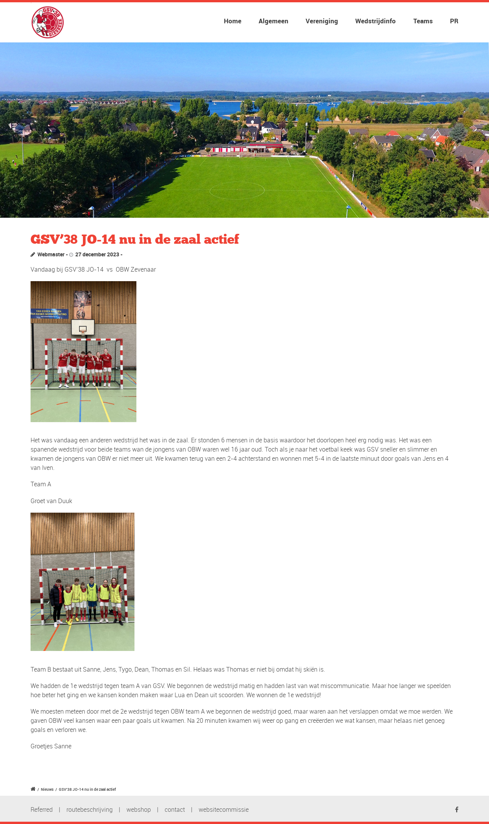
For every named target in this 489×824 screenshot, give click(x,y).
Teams (423, 20)
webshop (138, 809)
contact (175, 809)
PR (454, 20)
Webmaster (51, 254)
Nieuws (47, 789)
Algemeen (273, 20)
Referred (42, 809)
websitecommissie (224, 809)
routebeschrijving (89, 809)
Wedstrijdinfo (375, 20)
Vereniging (322, 20)
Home (232, 20)
